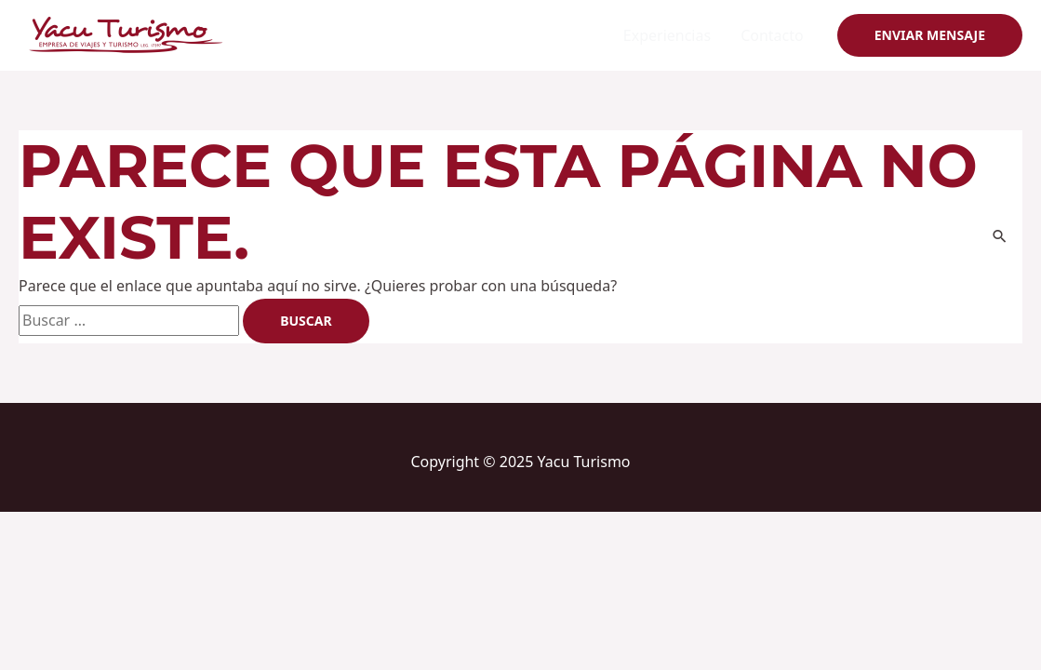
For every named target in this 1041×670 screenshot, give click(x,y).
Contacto (772, 35)
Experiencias (667, 35)
